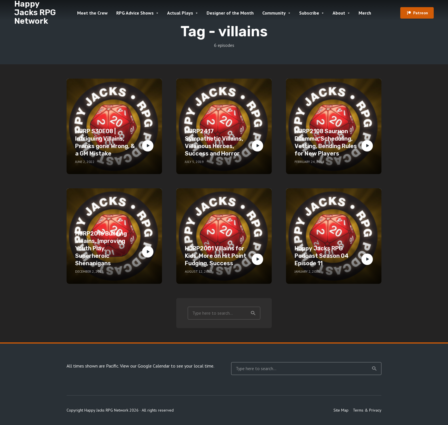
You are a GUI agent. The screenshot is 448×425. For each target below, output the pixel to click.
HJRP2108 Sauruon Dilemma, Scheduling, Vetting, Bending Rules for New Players (326, 142)
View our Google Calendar (145, 366)
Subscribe (309, 13)
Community (274, 13)
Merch (365, 13)
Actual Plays (180, 13)
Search (253, 313)
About (339, 13)
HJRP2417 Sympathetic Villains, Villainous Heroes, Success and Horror (214, 142)
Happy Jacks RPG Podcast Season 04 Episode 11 (322, 256)
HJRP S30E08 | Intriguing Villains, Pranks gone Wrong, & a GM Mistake (105, 142)
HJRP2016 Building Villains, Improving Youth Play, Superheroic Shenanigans (101, 248)
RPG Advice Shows (135, 13)
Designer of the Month (230, 13)
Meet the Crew (92, 13)
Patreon (420, 12)
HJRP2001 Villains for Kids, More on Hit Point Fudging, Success (215, 256)
